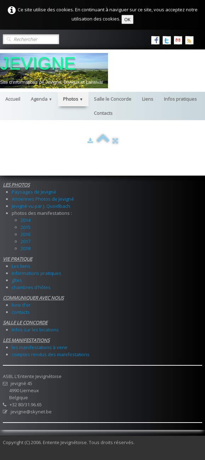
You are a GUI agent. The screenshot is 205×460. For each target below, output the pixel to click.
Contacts (103, 113)
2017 (25, 241)
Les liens (21, 266)
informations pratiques (36, 273)
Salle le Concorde (112, 99)
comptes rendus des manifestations (51, 354)
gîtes (17, 280)
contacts (21, 312)
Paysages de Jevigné (34, 192)
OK (127, 19)
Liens (147, 99)
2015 (25, 227)
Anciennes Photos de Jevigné (43, 199)
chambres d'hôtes (31, 287)
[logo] (54, 70)
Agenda (41, 99)
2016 (25, 234)
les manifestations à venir (40, 347)
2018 (25, 248)
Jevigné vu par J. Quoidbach (41, 206)
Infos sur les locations (35, 329)
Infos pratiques (180, 99)
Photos (73, 99)
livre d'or (21, 305)
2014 (25, 220)
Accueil (12, 99)
